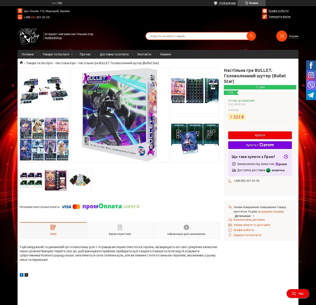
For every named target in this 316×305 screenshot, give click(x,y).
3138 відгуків (227, 3)
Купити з (260, 145)
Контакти (144, 54)
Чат (298, 294)
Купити (260, 135)
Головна (28, 54)
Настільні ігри (65, 63)
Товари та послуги (56, 54)
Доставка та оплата (114, 54)
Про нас (85, 54)
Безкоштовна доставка (249, 219)
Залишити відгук (280, 16)
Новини (165, 54)
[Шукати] (251, 36)
